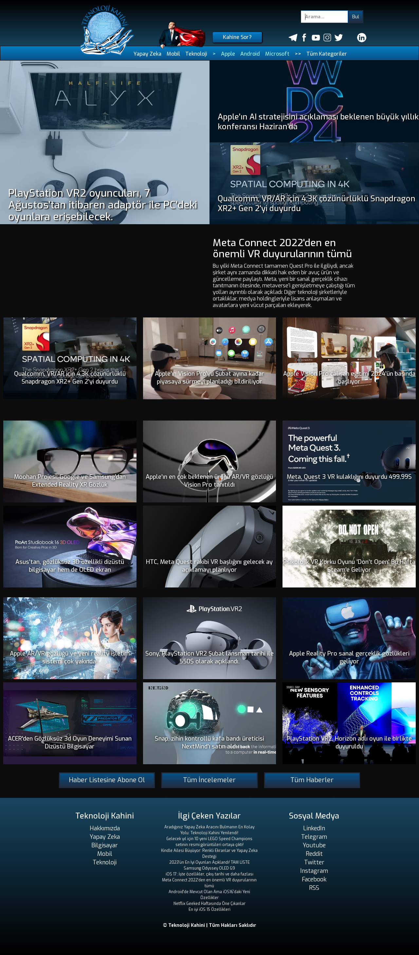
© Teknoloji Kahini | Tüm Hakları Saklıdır (209, 925)
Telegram (314, 837)
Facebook (314, 879)
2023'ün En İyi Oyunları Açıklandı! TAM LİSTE (209, 862)
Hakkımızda (105, 828)
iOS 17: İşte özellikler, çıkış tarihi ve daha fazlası (209, 874)
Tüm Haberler (312, 780)
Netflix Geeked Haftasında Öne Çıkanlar (209, 903)
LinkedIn (314, 828)
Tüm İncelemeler (209, 780)
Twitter (314, 862)
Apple (228, 53)
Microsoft (277, 53)
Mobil (173, 53)
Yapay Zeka (147, 53)
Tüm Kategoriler (326, 53)
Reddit (314, 854)
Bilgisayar (104, 845)
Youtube (314, 845)
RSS (314, 888)
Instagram (314, 871)
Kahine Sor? (237, 37)
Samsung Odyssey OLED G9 (209, 868)
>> (298, 53)
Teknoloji (196, 53)
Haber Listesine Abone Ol (107, 780)
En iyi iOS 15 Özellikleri (209, 909)
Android (250, 53)
